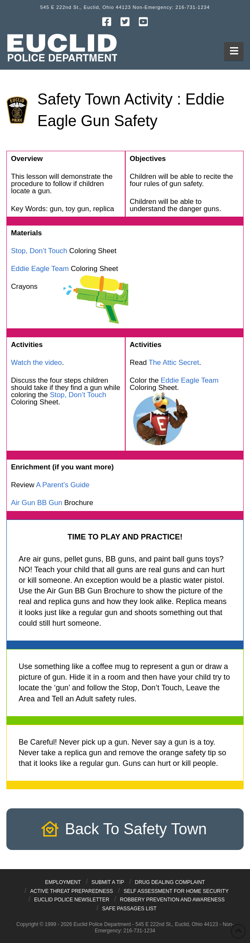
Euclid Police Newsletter (71, 900)
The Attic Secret (174, 363)
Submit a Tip (108, 882)
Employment (63, 882)
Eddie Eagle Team (40, 269)
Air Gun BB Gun (36, 503)
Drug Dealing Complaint (170, 882)
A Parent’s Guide (62, 485)
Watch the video (36, 363)
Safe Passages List (129, 909)
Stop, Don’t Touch (39, 251)
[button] (234, 51)
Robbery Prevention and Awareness (172, 900)
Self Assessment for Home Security (176, 891)
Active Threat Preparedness (71, 891)
